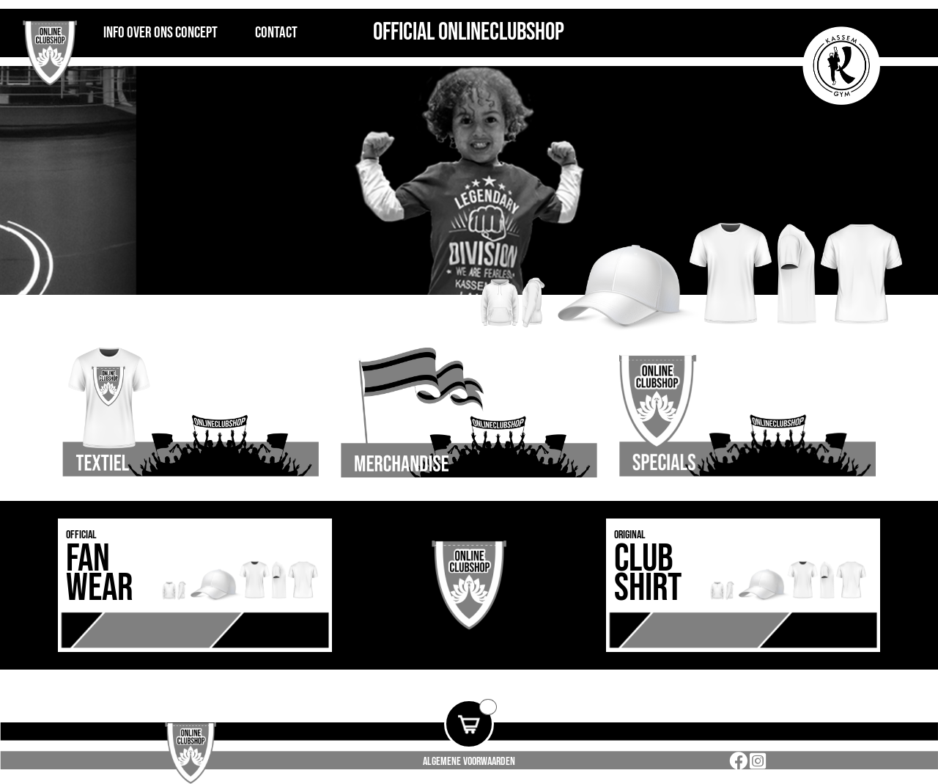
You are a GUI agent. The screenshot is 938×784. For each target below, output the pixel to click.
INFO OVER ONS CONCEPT (160, 32)
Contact (276, 32)
